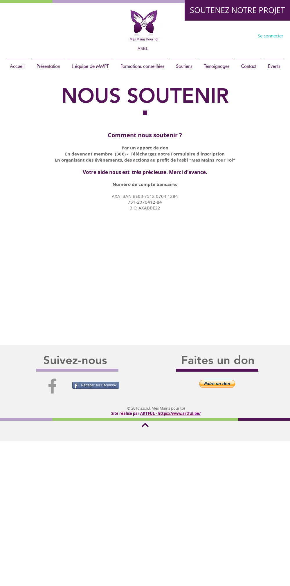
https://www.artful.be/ (179, 413)
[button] (217, 384)
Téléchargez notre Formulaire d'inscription (178, 154)
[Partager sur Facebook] (95, 385)
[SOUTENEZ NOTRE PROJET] (237, 10)
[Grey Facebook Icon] (52, 386)
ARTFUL (147, 413)
